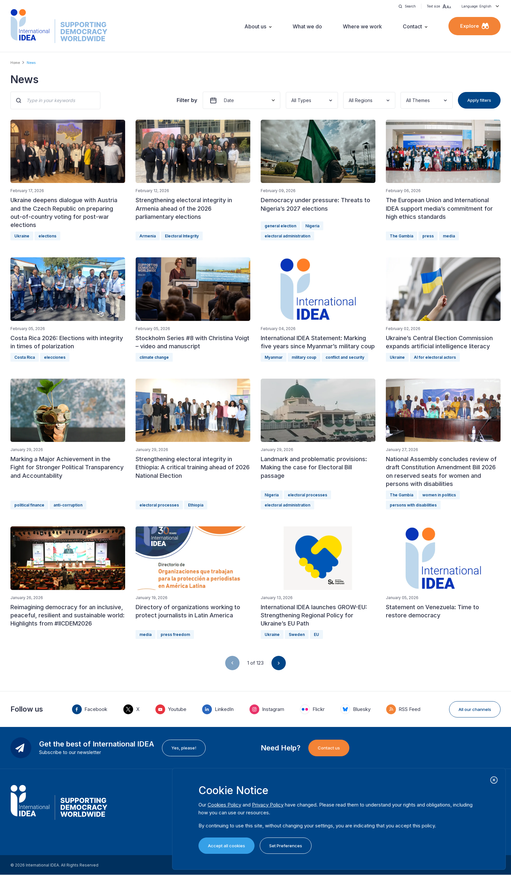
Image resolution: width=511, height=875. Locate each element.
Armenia (147, 236)
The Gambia (401, 236)
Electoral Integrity (182, 236)
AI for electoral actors (435, 357)
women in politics (439, 494)
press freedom (175, 634)
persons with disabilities (413, 505)
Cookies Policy (224, 805)
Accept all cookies (226, 845)
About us (255, 26)
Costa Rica (24, 357)
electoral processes (159, 505)
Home (15, 63)
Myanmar (274, 357)
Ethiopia (195, 505)
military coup (304, 357)
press (428, 236)
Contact (412, 26)
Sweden (297, 634)
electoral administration (287, 236)
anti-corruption (67, 505)
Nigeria (312, 225)
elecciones (55, 357)
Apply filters (479, 100)
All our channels (475, 709)
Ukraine (21, 236)
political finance (29, 505)
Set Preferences (285, 845)
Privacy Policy (268, 805)
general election (280, 225)
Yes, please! (183, 747)
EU (316, 634)
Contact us (329, 747)
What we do (307, 26)
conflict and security (345, 357)
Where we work (362, 26)
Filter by (187, 100)
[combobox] (292, 100)
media (449, 236)
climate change (154, 357)
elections (47, 236)
